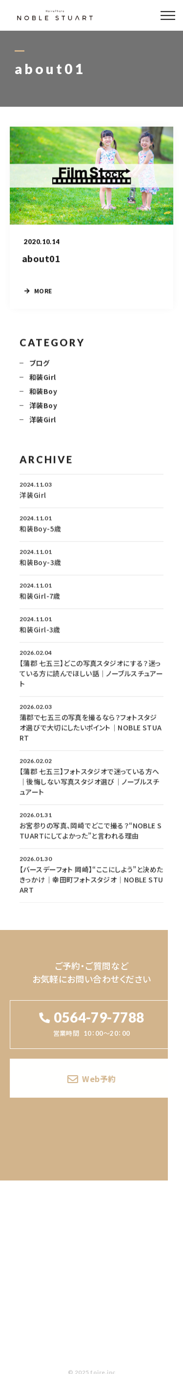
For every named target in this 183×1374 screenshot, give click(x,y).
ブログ (39, 368)
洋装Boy (43, 411)
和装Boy (43, 397)
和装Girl (42, 382)
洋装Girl (42, 425)
